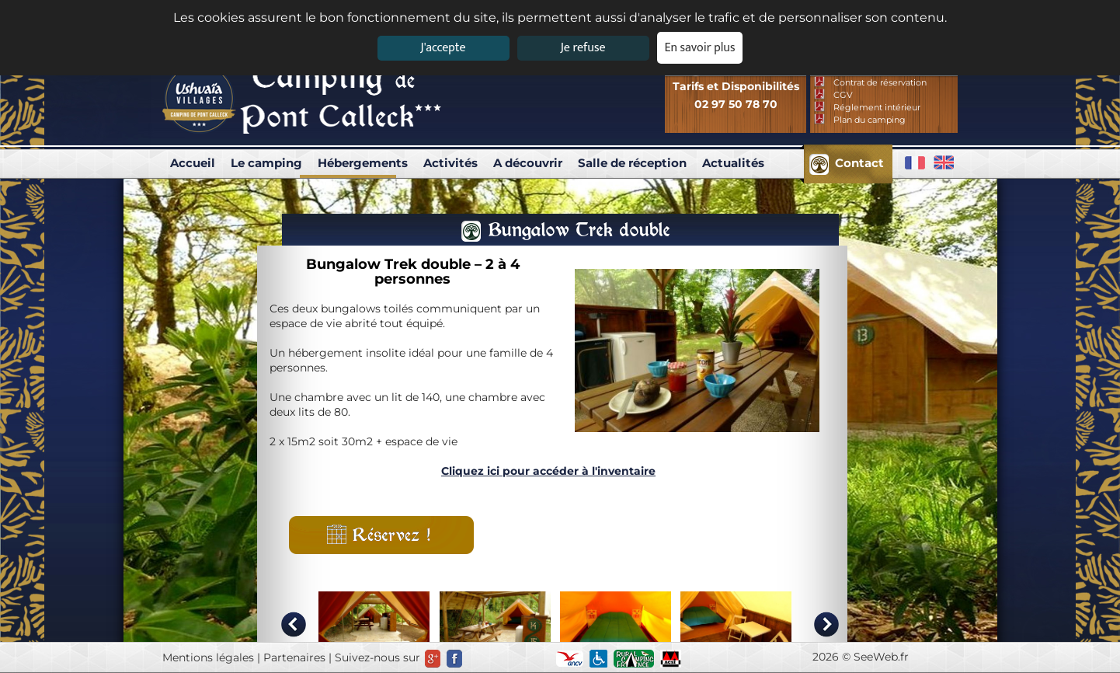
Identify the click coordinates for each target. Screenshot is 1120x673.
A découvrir (527, 162)
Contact (859, 162)
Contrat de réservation (880, 82)
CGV (843, 94)
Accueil (192, 162)
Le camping (266, 162)
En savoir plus (700, 47)
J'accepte (442, 47)
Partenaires (294, 657)
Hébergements (363, 162)
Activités (450, 162)
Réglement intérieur (876, 107)
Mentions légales (208, 657)
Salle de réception (632, 162)
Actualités (733, 162)
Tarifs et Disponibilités (736, 86)
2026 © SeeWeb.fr (860, 657)
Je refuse (583, 47)
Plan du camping (869, 119)
